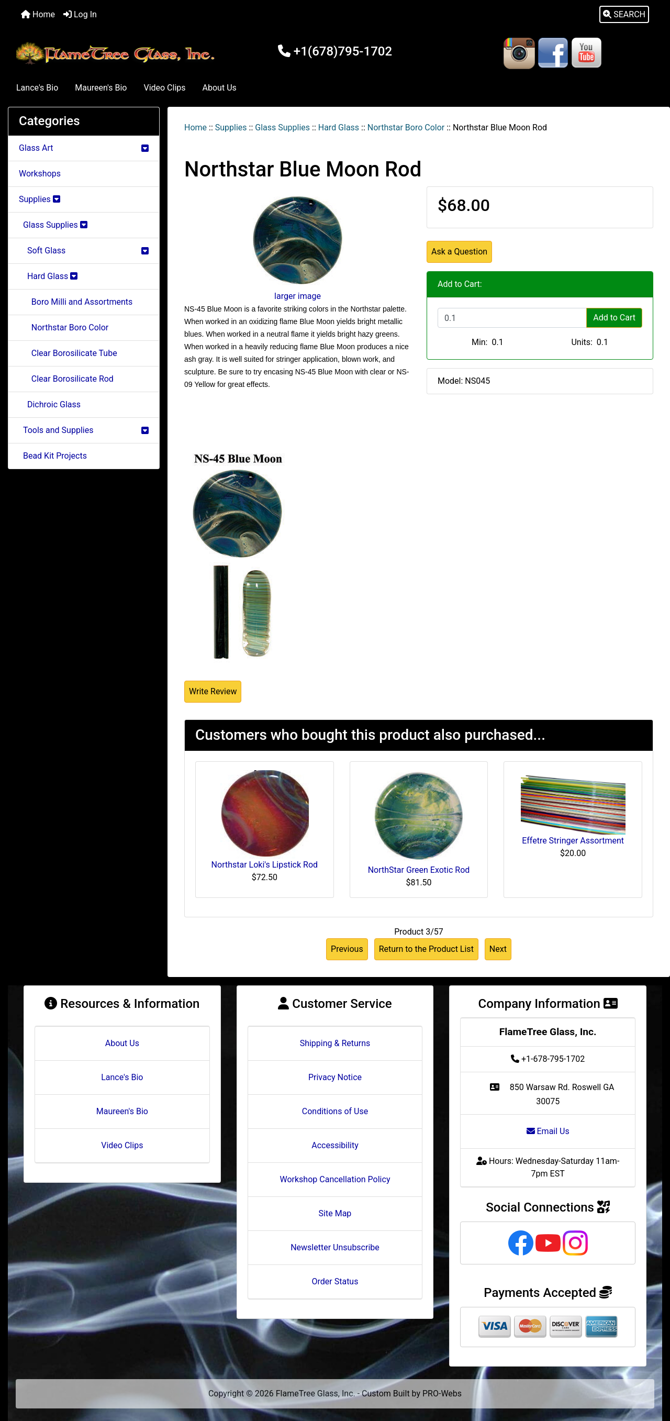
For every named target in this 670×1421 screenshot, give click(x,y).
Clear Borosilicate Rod (66, 379)
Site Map (335, 1213)
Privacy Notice (335, 1077)
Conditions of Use (335, 1111)
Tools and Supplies (84, 430)
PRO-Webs (442, 1393)
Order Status (335, 1281)
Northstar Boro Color (405, 127)
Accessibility (335, 1145)
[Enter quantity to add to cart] (512, 318)
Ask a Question (459, 252)
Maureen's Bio (101, 88)
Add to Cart (614, 318)
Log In (80, 14)
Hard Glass (338, 127)
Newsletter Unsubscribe (335, 1247)
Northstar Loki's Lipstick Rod (264, 865)
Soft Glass (84, 251)
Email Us (548, 1131)
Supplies (231, 127)
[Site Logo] (117, 53)
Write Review (213, 691)
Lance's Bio (37, 88)
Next (498, 949)
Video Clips (164, 88)
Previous (347, 949)
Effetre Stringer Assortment (573, 841)
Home (38, 14)
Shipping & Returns (335, 1043)
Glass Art (84, 148)
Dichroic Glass (50, 404)
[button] (624, 14)
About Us (220, 88)
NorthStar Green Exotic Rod (419, 870)
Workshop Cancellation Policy (335, 1179)
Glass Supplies (282, 127)
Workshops (40, 174)
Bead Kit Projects (53, 456)
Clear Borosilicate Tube (68, 353)
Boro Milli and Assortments (75, 302)
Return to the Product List (426, 949)
